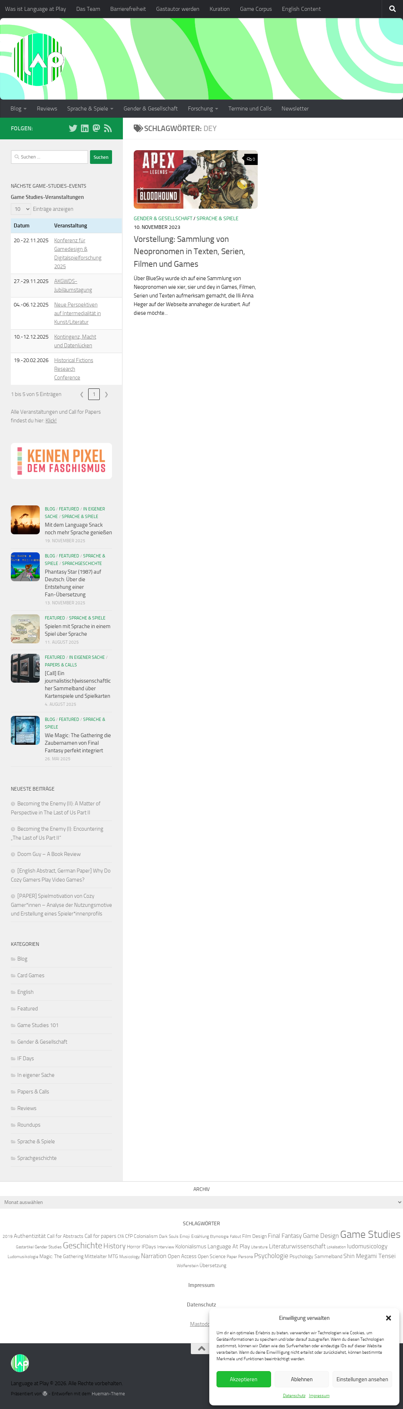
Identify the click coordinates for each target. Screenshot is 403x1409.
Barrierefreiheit (128, 8)
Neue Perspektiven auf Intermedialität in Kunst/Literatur (77, 313)
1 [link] (94, 394)
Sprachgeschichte (82, 563)
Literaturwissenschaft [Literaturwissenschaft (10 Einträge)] (297, 1246)
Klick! (51, 420)
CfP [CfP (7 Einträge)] (129, 1236)
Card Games (30, 975)
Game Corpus (256, 8)
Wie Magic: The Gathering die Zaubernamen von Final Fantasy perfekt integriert (78, 743)
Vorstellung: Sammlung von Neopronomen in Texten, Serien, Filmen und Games (189, 251)
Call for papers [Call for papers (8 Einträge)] (100, 1236)
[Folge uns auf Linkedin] (84, 128)
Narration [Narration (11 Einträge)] (154, 1256)
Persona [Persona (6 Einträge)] (245, 1256)
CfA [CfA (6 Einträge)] (120, 1236)
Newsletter (295, 108)
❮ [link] (82, 394)
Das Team (88, 8)
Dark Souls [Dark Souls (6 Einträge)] (169, 1236)
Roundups (28, 1125)
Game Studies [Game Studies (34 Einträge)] (370, 1234)
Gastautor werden (178, 8)
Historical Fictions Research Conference (73, 369)
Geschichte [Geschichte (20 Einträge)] (82, 1245)
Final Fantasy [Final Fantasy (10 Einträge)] (285, 1235)
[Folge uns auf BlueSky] (73, 128)
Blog (15, 108)
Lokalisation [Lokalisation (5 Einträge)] (336, 1247)
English (25, 992)
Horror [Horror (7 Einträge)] (134, 1246)
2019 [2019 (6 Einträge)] (8, 1236)
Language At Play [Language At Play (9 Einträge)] (228, 1246)
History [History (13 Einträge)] (114, 1246)
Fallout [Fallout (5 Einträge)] (235, 1236)
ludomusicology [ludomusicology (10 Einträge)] (367, 1246)
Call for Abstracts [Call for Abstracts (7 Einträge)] (65, 1236)
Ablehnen (302, 1379)
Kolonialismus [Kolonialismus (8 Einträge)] (190, 1246)
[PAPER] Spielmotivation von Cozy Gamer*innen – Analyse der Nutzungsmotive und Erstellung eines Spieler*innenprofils (61, 905)
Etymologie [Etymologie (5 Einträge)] (219, 1236)
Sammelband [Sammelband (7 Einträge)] (328, 1256)
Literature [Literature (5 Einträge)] (259, 1247)
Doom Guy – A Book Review (49, 854)
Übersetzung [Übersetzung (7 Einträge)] (213, 1265)
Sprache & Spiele (87, 108)
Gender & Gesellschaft (151, 108)
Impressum (319, 1395)
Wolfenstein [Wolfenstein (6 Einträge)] (187, 1265)
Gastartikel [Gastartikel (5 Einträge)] (25, 1247)
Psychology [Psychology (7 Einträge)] (301, 1256)
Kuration (220, 8)
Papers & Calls (61, 664)
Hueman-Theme (108, 1393)
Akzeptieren (243, 1379)
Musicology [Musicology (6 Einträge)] (129, 1256)
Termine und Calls (249, 108)
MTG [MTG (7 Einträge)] (113, 1256)
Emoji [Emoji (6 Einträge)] (185, 1236)
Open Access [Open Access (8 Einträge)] (182, 1256)
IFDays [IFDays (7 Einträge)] (149, 1246)
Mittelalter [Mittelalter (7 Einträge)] (96, 1256)
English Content (301, 8)
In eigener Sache (87, 657)
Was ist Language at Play (35, 8)
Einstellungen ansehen (362, 1379)
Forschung (200, 108)
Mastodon (201, 1324)
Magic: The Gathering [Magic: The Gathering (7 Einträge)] (61, 1256)
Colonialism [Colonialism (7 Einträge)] (146, 1236)
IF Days (25, 1058)
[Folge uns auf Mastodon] (96, 128)
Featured (69, 509)
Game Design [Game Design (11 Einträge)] (321, 1236)
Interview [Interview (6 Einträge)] (165, 1246)
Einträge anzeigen (53, 209)
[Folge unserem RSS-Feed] (107, 128)
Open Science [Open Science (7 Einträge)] (212, 1256)
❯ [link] (106, 394)
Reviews (47, 108)
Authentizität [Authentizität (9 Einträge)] (30, 1235)
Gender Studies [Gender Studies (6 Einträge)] (48, 1246)
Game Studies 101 (38, 1025)
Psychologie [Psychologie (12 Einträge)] (271, 1256)
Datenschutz (294, 1395)
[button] (388, 1318)
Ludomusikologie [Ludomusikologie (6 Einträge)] (23, 1256)
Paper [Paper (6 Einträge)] (232, 1256)
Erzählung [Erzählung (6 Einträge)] (200, 1236)
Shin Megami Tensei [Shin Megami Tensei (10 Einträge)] (369, 1256)
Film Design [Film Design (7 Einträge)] (254, 1236)
